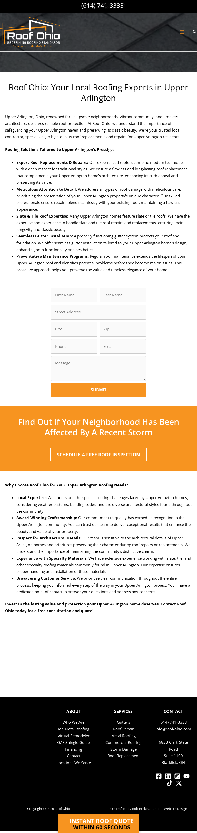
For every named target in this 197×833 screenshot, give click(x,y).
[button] (194, 36)
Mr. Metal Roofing (73, 731)
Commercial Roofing (123, 744)
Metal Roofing (123, 737)
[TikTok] (169, 785)
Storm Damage (123, 751)
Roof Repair (123, 731)
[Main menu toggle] (181, 36)
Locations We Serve (73, 764)
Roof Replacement (123, 758)
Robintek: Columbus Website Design (159, 810)
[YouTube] (186, 778)
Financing (73, 751)
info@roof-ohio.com (173, 731)
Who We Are (73, 724)
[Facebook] (159, 778)
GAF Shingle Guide (73, 744)
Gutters (123, 724)
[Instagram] (177, 778)
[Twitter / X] (179, 785)
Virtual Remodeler (74, 737)
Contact (73, 758)
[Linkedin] (168, 778)
